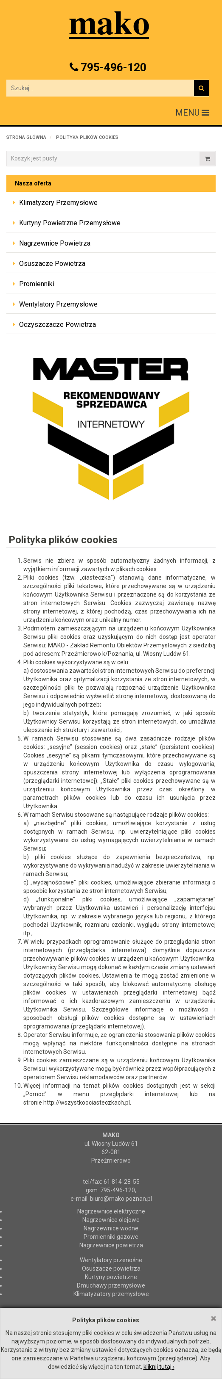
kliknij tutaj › (158, 1366)
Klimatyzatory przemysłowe (111, 1294)
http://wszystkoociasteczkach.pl (86, 1102)
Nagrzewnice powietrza (54, 243)
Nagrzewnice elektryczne (111, 1211)
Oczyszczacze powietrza (57, 325)
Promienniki (36, 284)
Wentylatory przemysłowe (58, 304)
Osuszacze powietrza (52, 264)
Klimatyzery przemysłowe (58, 203)
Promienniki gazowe (111, 1236)
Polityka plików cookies (87, 137)
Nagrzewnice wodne (111, 1228)
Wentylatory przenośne (111, 1260)
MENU (192, 113)
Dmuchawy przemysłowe (111, 1285)
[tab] (111, 203)
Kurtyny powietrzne (111, 1277)
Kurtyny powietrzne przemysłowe (70, 223)
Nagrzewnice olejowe (111, 1219)
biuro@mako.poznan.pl (121, 1198)
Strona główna (26, 137)
